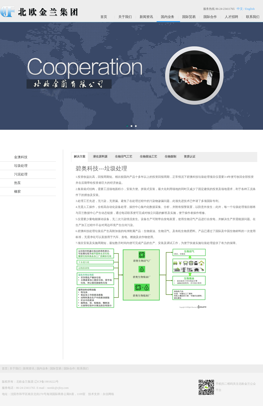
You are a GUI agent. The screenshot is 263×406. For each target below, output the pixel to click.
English (250, 9)
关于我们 (125, 17)
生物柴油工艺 (148, 156)
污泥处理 (20, 174)
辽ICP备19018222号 (46, 381)
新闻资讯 (146, 17)
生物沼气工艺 (123, 156)
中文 (240, 9)
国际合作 (210, 17)
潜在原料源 (100, 156)
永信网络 (108, 394)
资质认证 (189, 156)
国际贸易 (189, 17)
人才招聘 (231, 17)
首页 (103, 17)
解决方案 (79, 156)
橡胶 (17, 191)
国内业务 (167, 17)
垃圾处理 (20, 166)
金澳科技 (20, 157)
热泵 (17, 183)
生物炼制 (170, 156)
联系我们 (252, 17)
